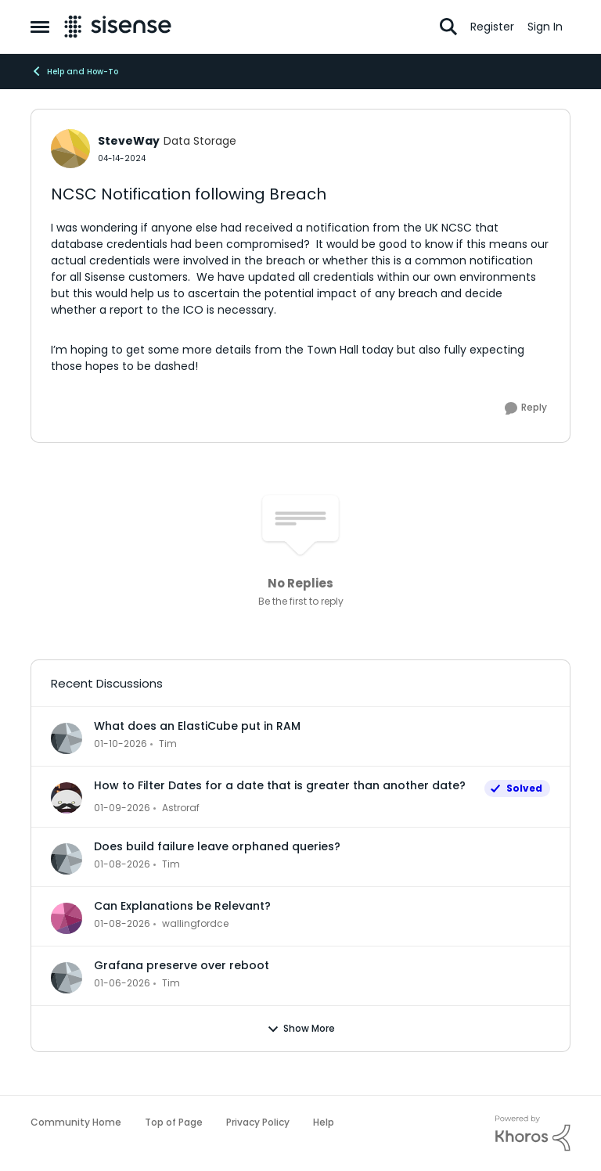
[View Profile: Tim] (66, 738)
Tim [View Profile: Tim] (168, 743)
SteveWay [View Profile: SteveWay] (129, 141)
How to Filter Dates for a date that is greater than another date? (280, 785)
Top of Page (174, 1122)
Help (323, 1122)
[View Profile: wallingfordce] (66, 918)
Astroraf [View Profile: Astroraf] (181, 807)
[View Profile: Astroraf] (66, 798)
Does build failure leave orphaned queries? (217, 846)
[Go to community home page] (118, 26)
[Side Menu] (40, 26)
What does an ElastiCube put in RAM (197, 726)
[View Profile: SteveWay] (70, 148)
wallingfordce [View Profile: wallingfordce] (195, 923)
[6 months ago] (120, 744)
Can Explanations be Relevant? (182, 906)
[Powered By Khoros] (532, 1133)
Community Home (76, 1122)
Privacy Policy (258, 1122)
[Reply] (526, 408)
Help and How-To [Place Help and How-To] (74, 71)
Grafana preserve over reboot (181, 965)
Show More (301, 1029)
